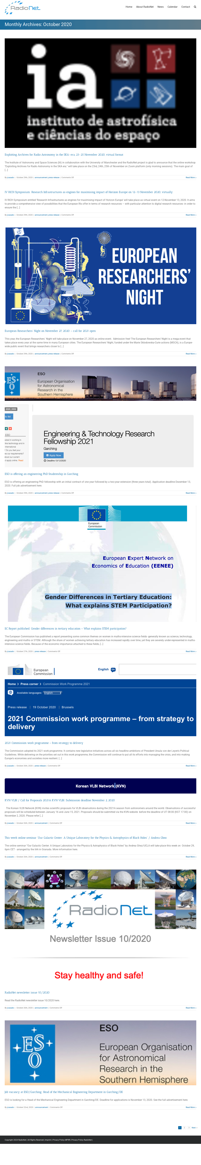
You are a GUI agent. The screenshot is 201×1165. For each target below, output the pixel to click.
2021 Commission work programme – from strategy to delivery (44, 743)
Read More (190, 177)
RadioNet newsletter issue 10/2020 (27, 992)
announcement (41, 177)
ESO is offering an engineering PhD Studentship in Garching (41, 474)
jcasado (10, 177)
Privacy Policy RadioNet (81, 1140)
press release (53, 177)
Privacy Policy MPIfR (61, 1140)
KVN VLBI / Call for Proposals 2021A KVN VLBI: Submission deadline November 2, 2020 (60, 800)
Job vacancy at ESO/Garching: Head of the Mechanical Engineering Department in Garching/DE (64, 1092)
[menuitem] (131, 6)
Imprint (48, 1140)
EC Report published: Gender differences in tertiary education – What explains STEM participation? (66, 628)
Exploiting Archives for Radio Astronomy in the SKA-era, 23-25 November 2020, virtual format (64, 154)
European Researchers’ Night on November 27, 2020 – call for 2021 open (51, 331)
